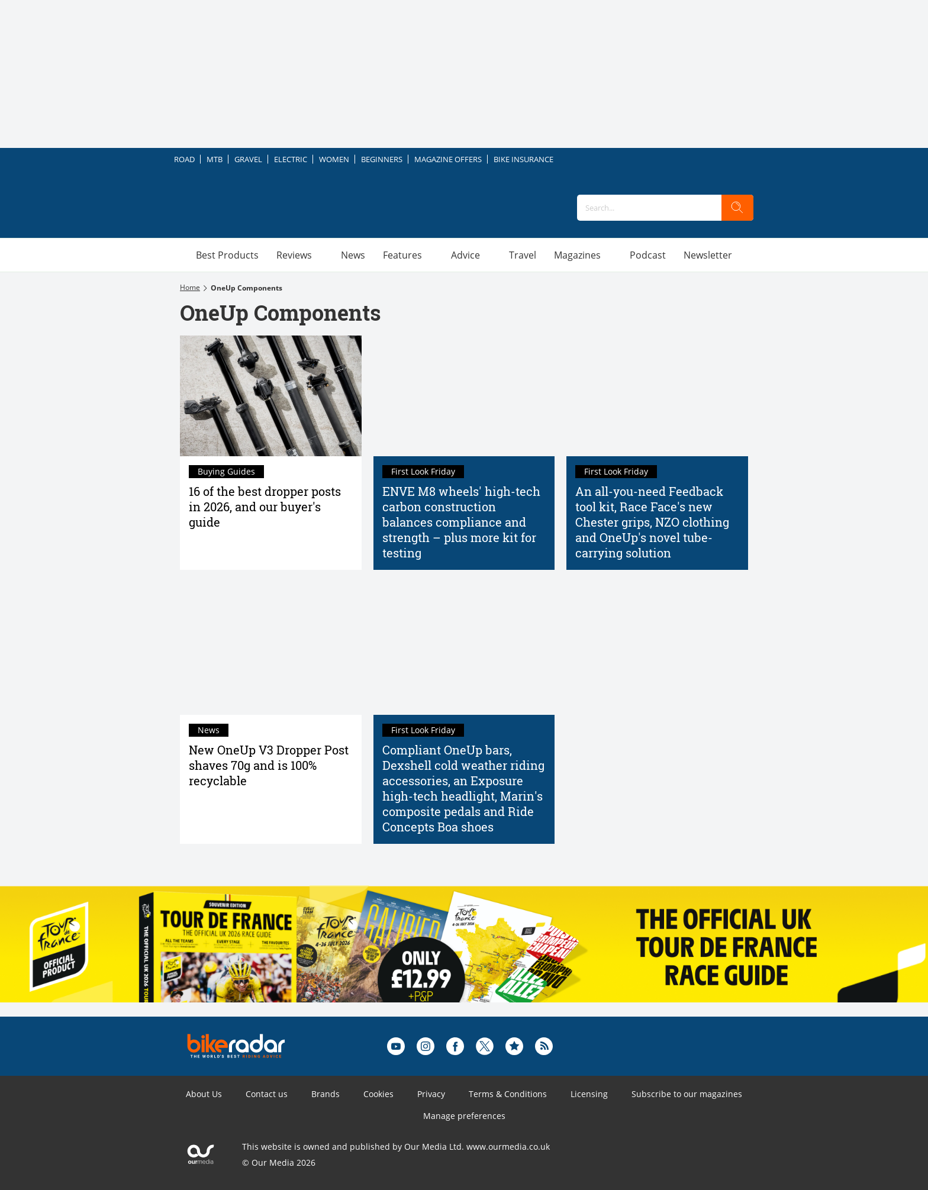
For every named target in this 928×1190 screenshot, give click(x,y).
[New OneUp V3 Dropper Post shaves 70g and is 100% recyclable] (271, 654)
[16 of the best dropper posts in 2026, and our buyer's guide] (271, 396)
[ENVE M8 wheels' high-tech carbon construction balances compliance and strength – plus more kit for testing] (464, 396)
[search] (737, 208)
